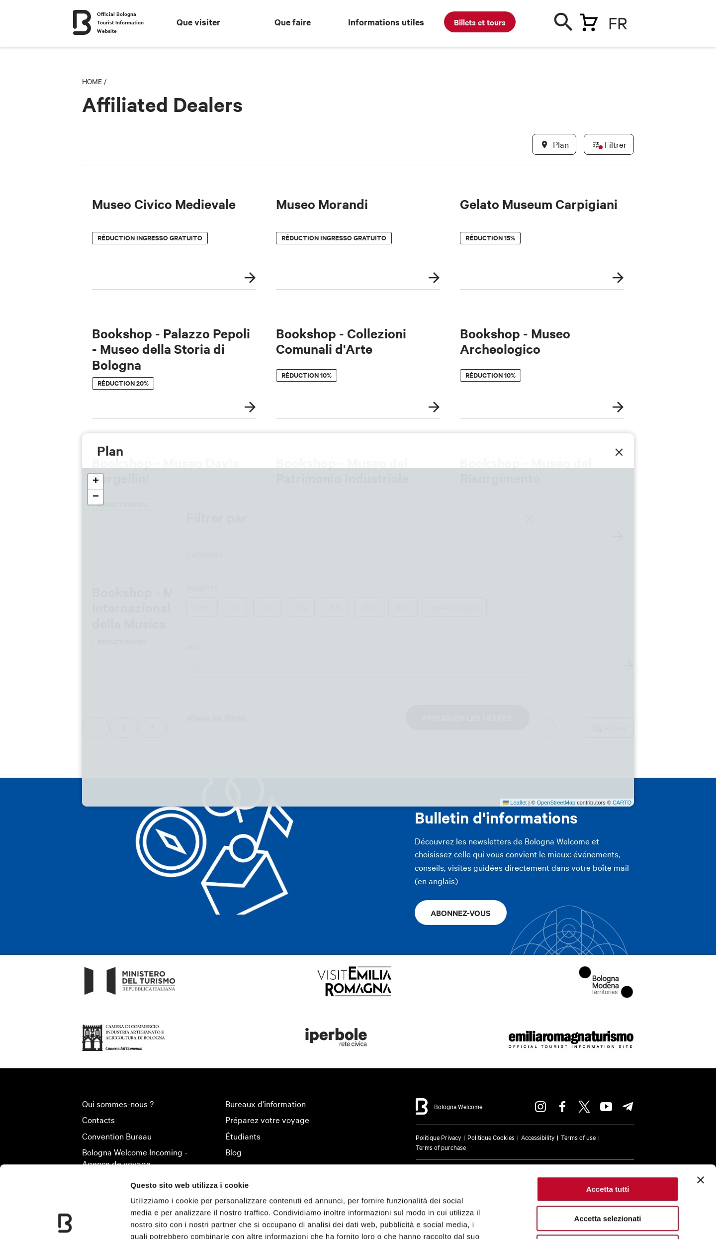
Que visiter (198, 22)
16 (509, 727)
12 (385, 727)
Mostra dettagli (523, 1219)
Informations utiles (386, 22)
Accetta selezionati (607, 1146)
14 (447, 727)
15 (478, 727)
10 (324, 727)
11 (355, 727)
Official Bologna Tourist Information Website (120, 22)
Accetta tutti (607, 1117)
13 (416, 727)
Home (92, 81)
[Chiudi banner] (700, 1108)
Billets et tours (480, 21)
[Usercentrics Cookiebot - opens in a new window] (64, 1219)
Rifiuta (608, 1175)
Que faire (292, 22)
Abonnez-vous (461, 912)
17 (540, 727)
